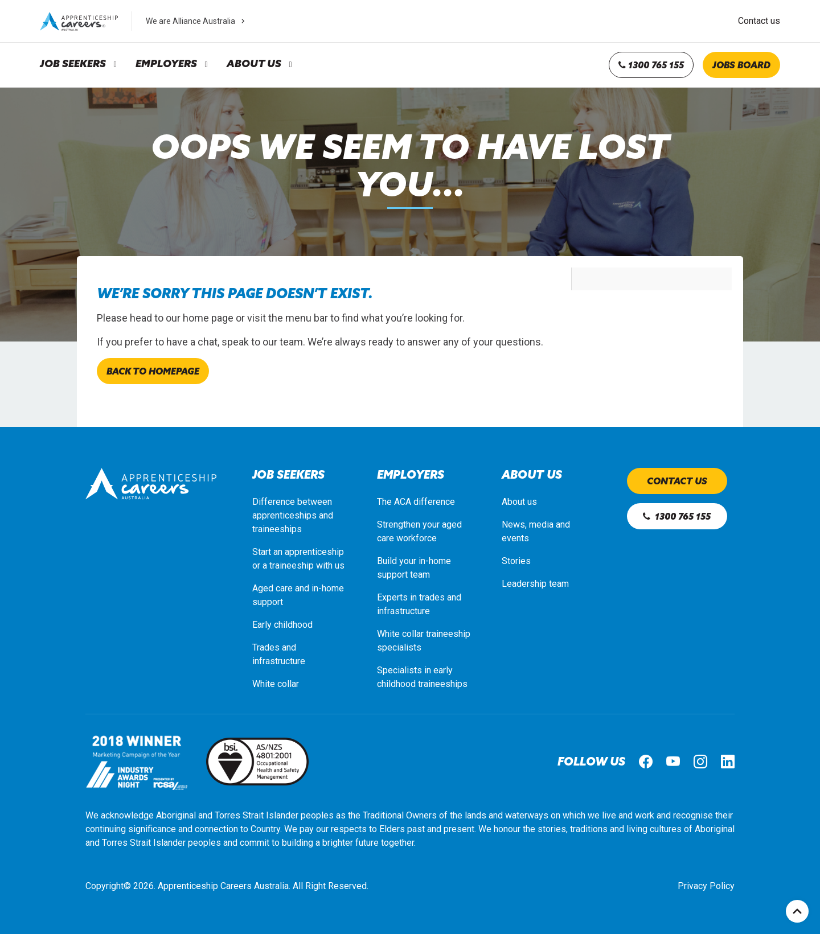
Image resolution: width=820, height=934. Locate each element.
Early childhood (282, 624)
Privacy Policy (706, 885)
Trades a (269, 647)
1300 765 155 (651, 65)
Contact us (759, 20)
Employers (166, 63)
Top (797, 911)
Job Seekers (73, 63)
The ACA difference (416, 501)
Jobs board (741, 65)
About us (519, 501)
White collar (275, 683)
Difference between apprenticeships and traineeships (292, 515)
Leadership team (535, 583)
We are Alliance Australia (197, 21)
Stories (516, 561)
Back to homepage (152, 371)
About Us (254, 63)
